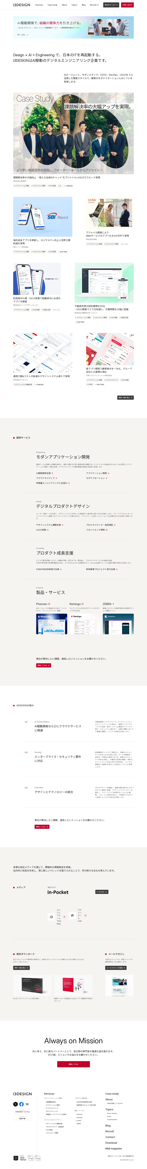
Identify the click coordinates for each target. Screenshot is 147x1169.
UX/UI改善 (52, 186)
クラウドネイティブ (112, 388)
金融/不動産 (63, 260)
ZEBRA (90, 392)
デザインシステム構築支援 (23, 392)
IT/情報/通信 (69, 186)
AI (60, 186)
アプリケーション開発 (22, 186)
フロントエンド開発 (39, 186)
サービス (125, 252)
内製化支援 (46, 318)
